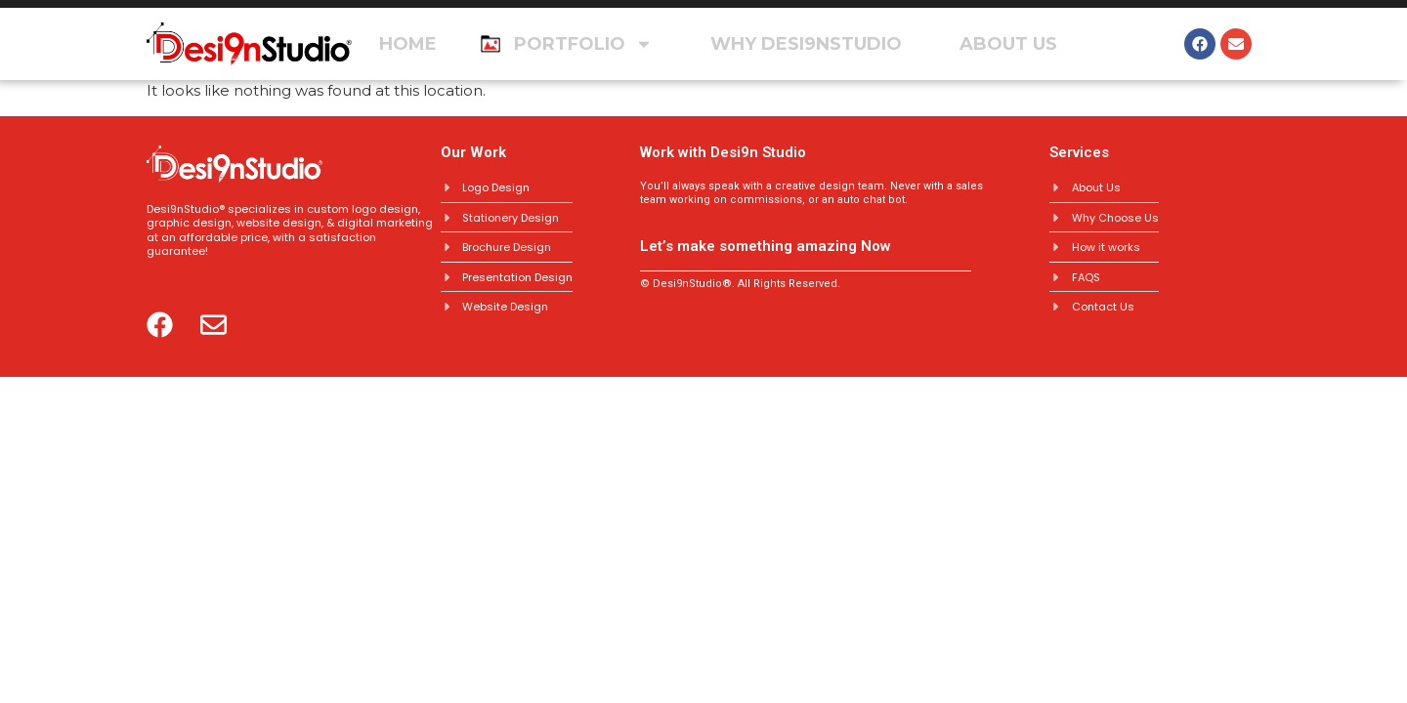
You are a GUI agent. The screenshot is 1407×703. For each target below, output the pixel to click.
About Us (1008, 44)
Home (408, 44)
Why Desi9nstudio (806, 44)
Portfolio (583, 44)
